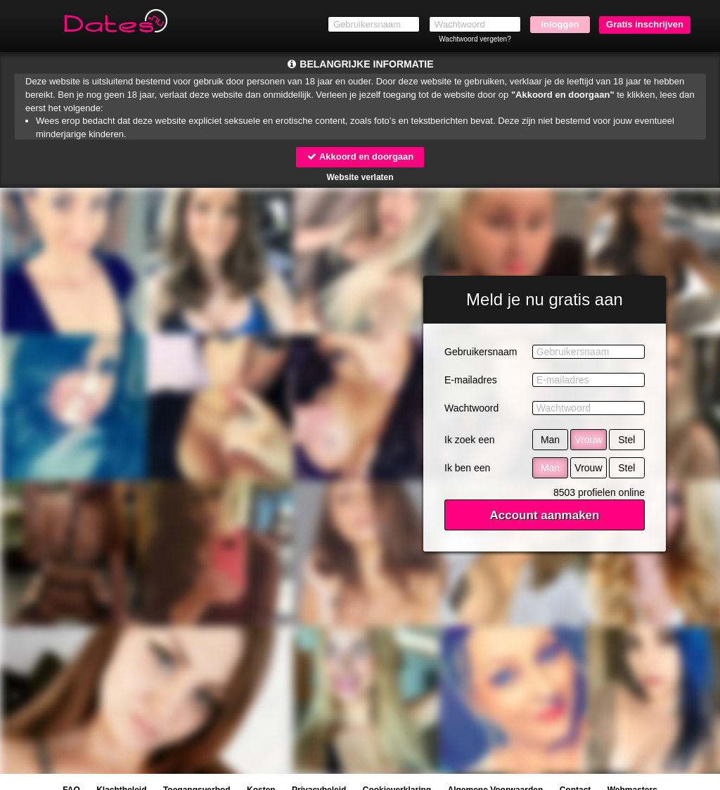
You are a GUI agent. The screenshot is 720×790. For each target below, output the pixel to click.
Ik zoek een (469, 439)
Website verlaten (359, 177)
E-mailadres (470, 380)
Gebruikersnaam (481, 351)
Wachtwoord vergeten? (474, 39)
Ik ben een (467, 467)
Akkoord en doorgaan (360, 156)
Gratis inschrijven (644, 24)
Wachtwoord (471, 408)
